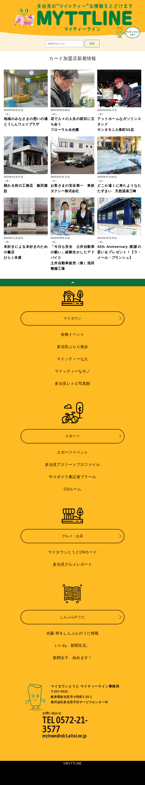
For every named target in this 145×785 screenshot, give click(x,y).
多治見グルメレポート (72, 564)
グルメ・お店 (72, 536)
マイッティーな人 (72, 359)
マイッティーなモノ (72, 371)
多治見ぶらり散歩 (72, 347)
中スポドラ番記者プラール (72, 477)
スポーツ (72, 436)
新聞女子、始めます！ (72, 658)
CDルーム (72, 489)
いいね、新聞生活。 (72, 645)
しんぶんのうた (72, 617)
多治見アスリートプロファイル (72, 464)
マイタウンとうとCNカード (72, 552)
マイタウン (72, 318)
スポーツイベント (72, 452)
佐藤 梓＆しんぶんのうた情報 (72, 633)
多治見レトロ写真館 (72, 383)
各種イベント (72, 334)
